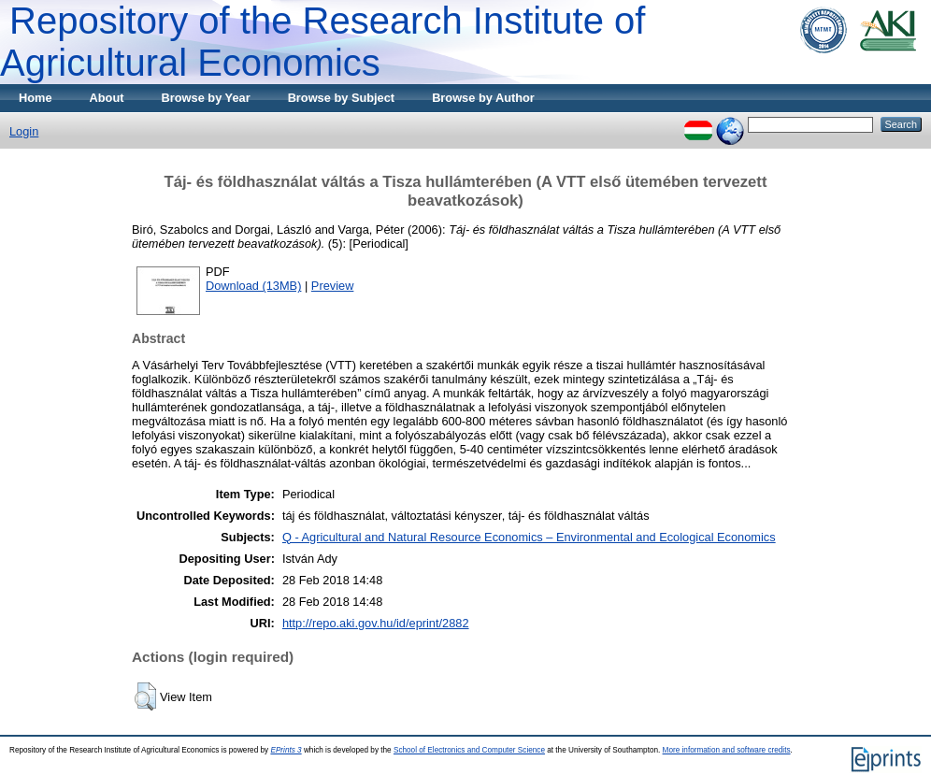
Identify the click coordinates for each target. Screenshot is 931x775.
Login (23, 131)
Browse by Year (206, 98)
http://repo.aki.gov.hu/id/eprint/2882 (375, 623)
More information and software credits (727, 750)
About (107, 98)
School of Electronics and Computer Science (469, 750)
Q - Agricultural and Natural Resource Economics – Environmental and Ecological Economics (529, 537)
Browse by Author (483, 98)
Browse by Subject (341, 98)
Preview (332, 286)
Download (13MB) (253, 286)
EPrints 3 (285, 750)
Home (35, 98)
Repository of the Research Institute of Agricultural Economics (322, 41)
